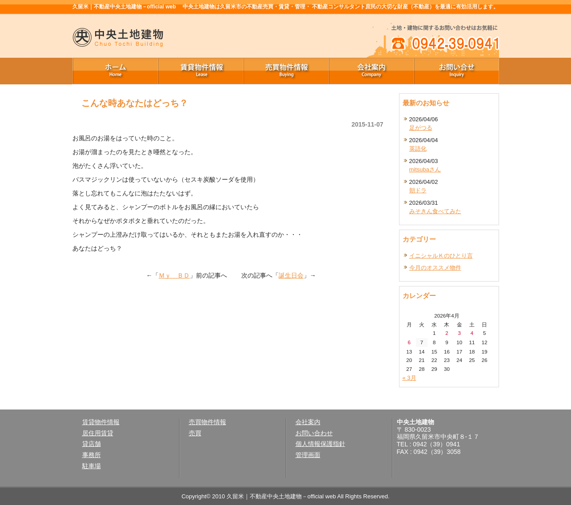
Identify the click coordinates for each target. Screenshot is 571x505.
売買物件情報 (285, 71)
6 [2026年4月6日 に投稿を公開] (409, 342)
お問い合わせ (314, 433)
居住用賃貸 (97, 433)
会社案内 (371, 71)
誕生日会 (291, 275)
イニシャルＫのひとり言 (441, 255)
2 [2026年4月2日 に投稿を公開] (446, 333)
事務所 (91, 454)
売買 (195, 433)
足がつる (420, 127)
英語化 (418, 148)
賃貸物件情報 (200, 71)
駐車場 (91, 465)
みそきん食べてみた (435, 211)
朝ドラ (418, 190)
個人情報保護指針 (320, 443)
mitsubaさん (425, 169)
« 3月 (409, 377)
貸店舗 (91, 443)
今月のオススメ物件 (435, 267)
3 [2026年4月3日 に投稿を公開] (459, 333)
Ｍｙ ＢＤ (174, 275)
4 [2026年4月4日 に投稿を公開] (472, 333)
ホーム (115, 71)
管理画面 (307, 454)
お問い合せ (456, 71)
